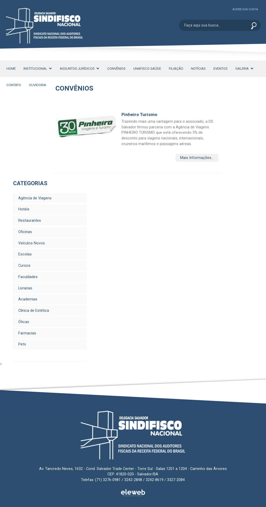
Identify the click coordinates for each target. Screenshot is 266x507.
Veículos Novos (31, 243)
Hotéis (23, 209)
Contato (13, 85)
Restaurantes (29, 220)
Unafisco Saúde (147, 68)
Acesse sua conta (245, 9)
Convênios (116, 68)
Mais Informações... (197, 158)
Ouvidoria (37, 85)
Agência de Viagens (35, 198)
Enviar (254, 26)
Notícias (198, 68)
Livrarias (25, 288)
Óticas (23, 322)
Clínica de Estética (33, 310)
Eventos (220, 68)
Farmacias (27, 333)
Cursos (24, 265)
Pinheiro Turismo (139, 114)
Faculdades (28, 277)
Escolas (25, 254)
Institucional (37, 68)
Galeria (244, 68)
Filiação (176, 68)
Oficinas (25, 232)
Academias (27, 299)
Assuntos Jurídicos (79, 68)
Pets (22, 344)
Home (11, 68)
